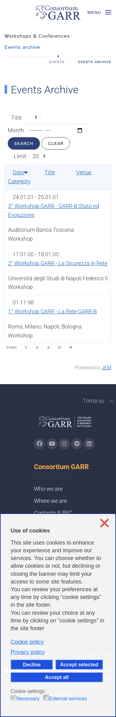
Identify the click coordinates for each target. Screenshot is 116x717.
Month (16, 130)
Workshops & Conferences (37, 36)
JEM (106, 368)
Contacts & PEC (53, 513)
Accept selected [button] (79, 664)
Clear (55, 143)
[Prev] (26, 347)
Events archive (22, 47)
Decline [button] (32, 664)
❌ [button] (104, 523)
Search (23, 143)
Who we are (48, 489)
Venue (83, 172)
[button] (99, 12)
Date (20, 172)
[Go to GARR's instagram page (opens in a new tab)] (64, 443)
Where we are (50, 501)
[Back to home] (58, 12)
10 (59, 348)
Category (19, 181)
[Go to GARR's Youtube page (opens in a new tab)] (52, 443)
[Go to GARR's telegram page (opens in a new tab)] (76, 443)
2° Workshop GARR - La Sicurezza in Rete (57, 263)
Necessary (28, 698)
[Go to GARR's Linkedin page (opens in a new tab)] (89, 443)
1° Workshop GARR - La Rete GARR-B (52, 311)
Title (50, 172)
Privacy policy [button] (28, 652)
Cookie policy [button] (27, 642)
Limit (20, 156)
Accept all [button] (56, 677)
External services (68, 698)
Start (11, 348)
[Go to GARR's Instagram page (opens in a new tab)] (39, 443)
